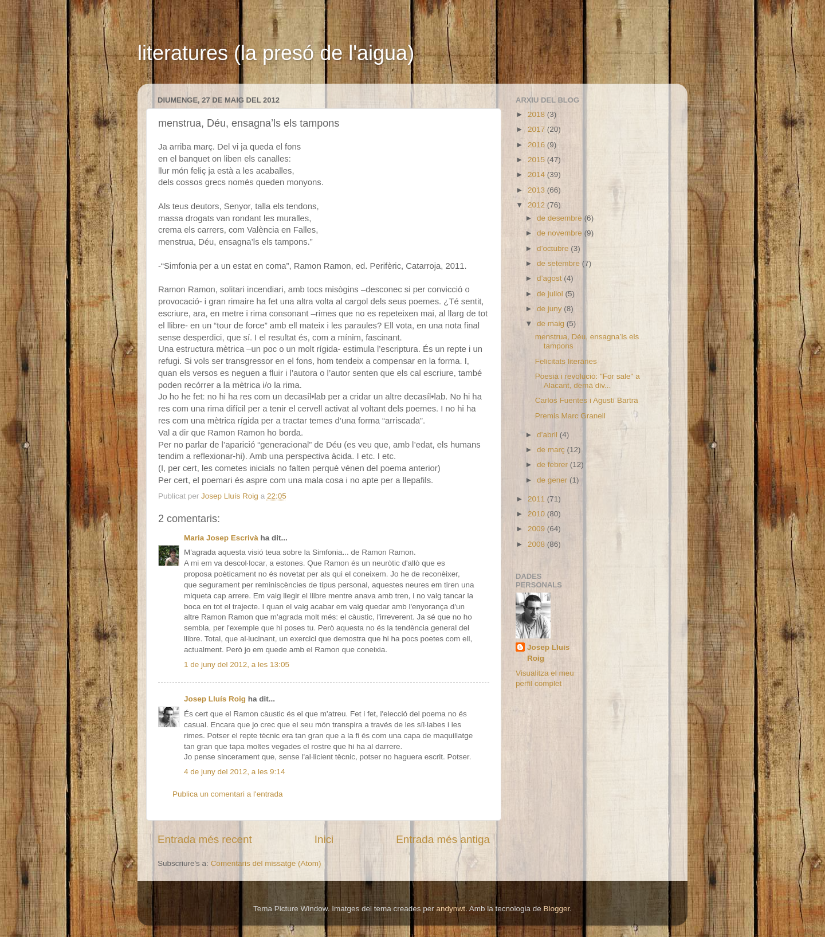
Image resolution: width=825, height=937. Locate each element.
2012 (537, 205)
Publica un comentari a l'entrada (227, 794)
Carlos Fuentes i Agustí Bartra (586, 400)
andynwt (451, 908)
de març (552, 449)
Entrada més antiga (443, 839)
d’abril (548, 434)
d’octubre (554, 248)
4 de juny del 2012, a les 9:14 (234, 771)
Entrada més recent (205, 839)
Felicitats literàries (566, 361)
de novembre (560, 233)
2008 (537, 544)
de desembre (560, 218)
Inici (324, 839)
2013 (537, 190)
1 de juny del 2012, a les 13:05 (236, 664)
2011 (537, 499)
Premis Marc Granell (570, 415)
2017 (537, 129)
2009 (537, 528)
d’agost (550, 278)
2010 (537, 513)
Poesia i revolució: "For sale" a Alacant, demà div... (587, 381)
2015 (537, 159)
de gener (553, 480)
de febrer (553, 464)
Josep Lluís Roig (215, 699)
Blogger (556, 908)
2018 (537, 114)
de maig (552, 323)
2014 (537, 174)
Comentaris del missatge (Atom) (266, 863)
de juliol (551, 293)
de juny (550, 308)
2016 (537, 144)
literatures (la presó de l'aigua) (276, 53)
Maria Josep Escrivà (221, 538)
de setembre (559, 263)
